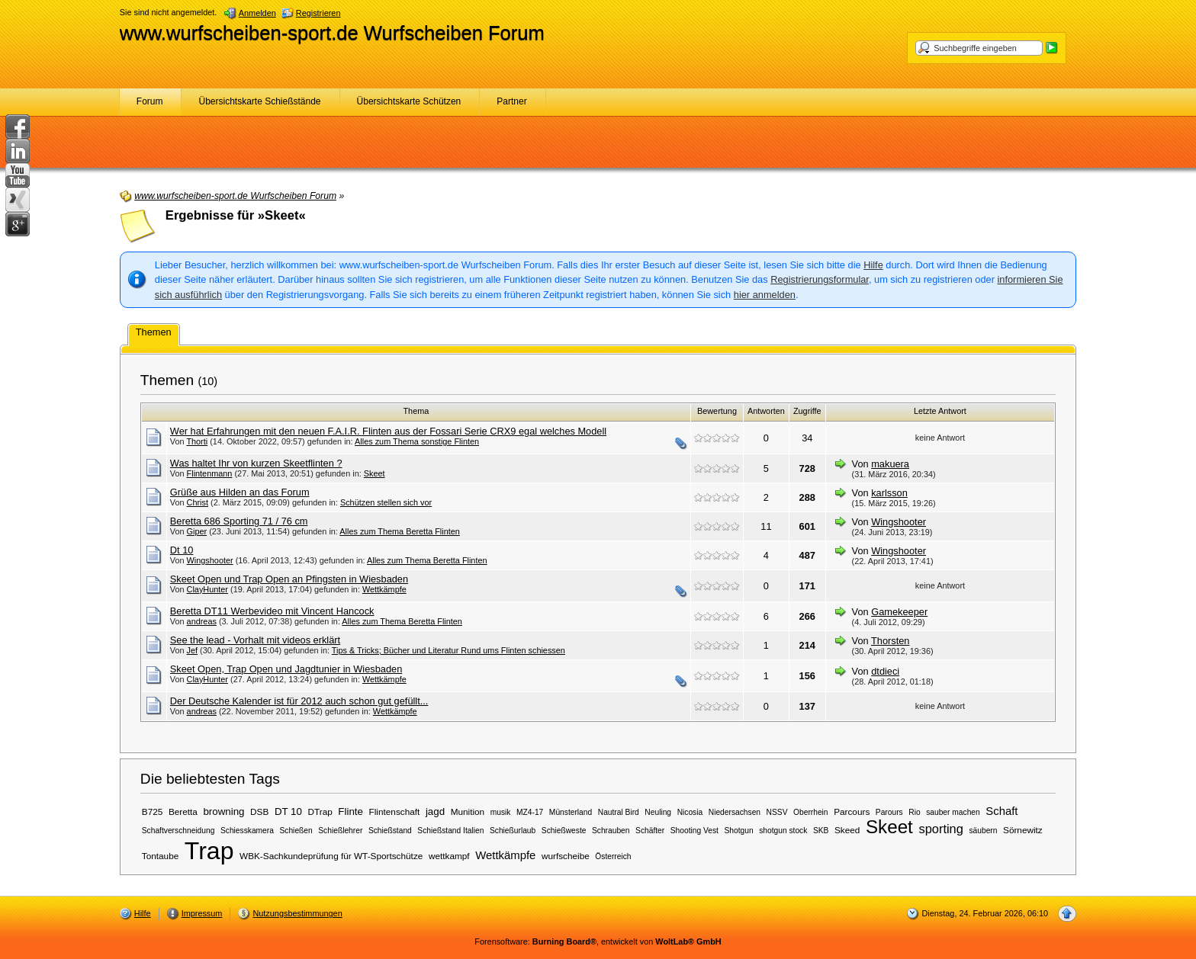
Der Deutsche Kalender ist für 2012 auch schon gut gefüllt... (299, 701)
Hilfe (873, 265)
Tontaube (160, 856)
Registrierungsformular (819, 279)
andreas (202, 621)
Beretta (183, 811)
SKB (820, 830)
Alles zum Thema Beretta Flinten (399, 531)
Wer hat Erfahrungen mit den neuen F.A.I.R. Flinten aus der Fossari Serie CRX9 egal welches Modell (388, 431)
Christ (197, 502)
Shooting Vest (694, 830)
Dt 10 (182, 550)
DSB (259, 811)
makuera (890, 464)
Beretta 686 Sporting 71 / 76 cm (239, 521)
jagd (435, 811)
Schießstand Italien (450, 830)
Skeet (374, 473)
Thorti (196, 441)
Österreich (613, 856)
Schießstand (390, 830)
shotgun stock (783, 830)
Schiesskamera (247, 830)
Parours (889, 812)
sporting (940, 829)
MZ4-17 (529, 812)
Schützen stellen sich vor (386, 502)
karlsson (889, 493)
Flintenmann (210, 473)
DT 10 (288, 811)
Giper (197, 531)
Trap (209, 850)
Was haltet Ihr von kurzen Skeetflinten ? (256, 463)
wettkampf (449, 856)
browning (223, 811)
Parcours (852, 811)
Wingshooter (898, 522)
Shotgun (738, 830)
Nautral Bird (618, 812)
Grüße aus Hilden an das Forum (240, 492)
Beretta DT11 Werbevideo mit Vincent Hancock (272, 611)
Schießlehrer (340, 830)
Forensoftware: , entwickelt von (597, 941)
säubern (983, 830)
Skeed (847, 830)
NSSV (777, 812)
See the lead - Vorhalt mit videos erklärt (255, 640)
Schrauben (611, 830)
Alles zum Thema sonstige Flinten (417, 441)
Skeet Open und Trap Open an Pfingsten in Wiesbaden (289, 579)
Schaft (1001, 811)
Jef (192, 650)
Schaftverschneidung (178, 830)
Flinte (350, 811)
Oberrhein (810, 812)
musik (500, 812)
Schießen (295, 830)
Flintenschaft (394, 811)
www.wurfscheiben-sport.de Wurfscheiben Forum (332, 32)
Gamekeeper (899, 611)
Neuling (658, 812)
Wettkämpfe (384, 589)
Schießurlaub (512, 830)
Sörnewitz (1023, 830)
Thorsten (890, 640)
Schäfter (649, 830)
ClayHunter (207, 589)
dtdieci (885, 671)
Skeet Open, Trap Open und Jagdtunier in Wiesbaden (286, 669)
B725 (152, 811)
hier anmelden (765, 294)
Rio (914, 812)
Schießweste (564, 830)
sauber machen (953, 812)
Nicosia (690, 812)
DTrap (320, 811)
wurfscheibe (566, 856)
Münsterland (570, 812)
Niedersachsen (734, 812)
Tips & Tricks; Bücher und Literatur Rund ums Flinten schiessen (448, 650)
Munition (468, 811)
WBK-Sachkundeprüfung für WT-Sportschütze (331, 856)
